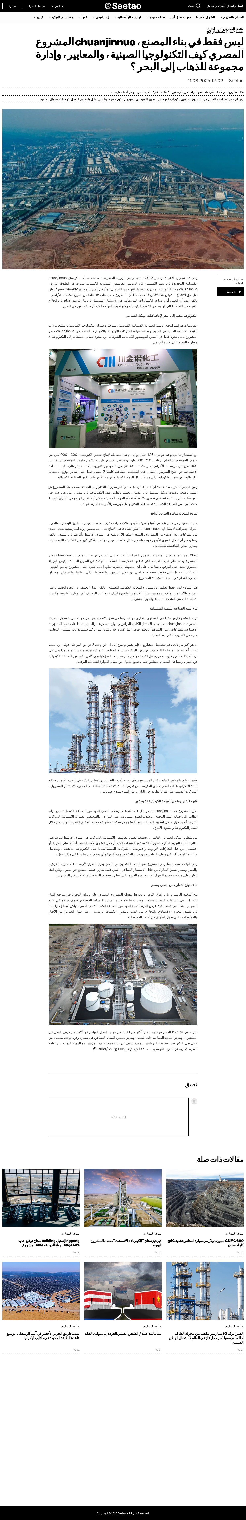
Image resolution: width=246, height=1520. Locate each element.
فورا (84, 17)
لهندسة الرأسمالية (129, 17)
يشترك (12, 6)
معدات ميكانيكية (62, 17)
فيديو (40, 17)
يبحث (194, 5)
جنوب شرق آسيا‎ (180, 17)
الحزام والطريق (233, 17)
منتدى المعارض (233, 28)
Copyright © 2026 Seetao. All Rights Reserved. (123, 1513)
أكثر (212, 28)
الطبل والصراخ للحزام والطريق (225, 5)
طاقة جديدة (157, 17)
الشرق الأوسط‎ (205, 17)
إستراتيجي (102, 17)
